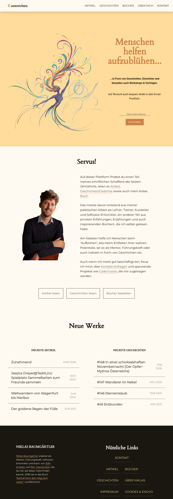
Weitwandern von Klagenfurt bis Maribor (43, 395)
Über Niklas (135, 480)
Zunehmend (43, 362)
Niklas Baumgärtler (27, 456)
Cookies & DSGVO (139, 492)
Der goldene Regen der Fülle (43, 409)
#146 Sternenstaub (129, 393)
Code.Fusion (108, 271)
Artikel (90, 5)
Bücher (128, 5)
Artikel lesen (51, 293)
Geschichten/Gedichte (96, 191)
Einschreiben (135, 122)
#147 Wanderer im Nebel (129, 382)
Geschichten (109, 5)
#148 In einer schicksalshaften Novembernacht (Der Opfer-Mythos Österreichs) (129, 366)
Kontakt (163, 5)
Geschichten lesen (83, 293)
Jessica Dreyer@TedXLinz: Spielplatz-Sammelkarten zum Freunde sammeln (43, 377)
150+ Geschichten (40, 467)
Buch (84, 196)
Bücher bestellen (118, 293)
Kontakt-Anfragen (114, 266)
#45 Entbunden (129, 404)
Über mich (145, 5)
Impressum (109, 492)
